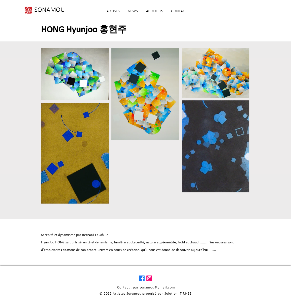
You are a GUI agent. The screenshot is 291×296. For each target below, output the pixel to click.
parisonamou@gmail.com (154, 287)
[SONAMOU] (49, 10)
